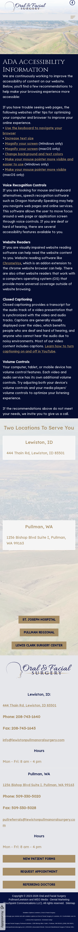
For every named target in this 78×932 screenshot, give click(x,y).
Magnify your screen (21, 143)
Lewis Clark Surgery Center (39, 645)
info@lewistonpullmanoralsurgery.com (33, 740)
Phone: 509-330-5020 (22, 796)
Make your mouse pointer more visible (35, 169)
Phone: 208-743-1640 (21, 716)
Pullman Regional (39, 632)
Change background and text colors (34, 154)
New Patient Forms (39, 866)
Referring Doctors (39, 892)
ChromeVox (12, 263)
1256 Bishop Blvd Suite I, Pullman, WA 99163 (38, 785)
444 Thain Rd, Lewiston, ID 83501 (29, 705)
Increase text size (19, 138)
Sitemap (70, 903)
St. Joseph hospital (39, 619)
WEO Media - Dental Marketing (51, 899)
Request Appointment (39, 879)
